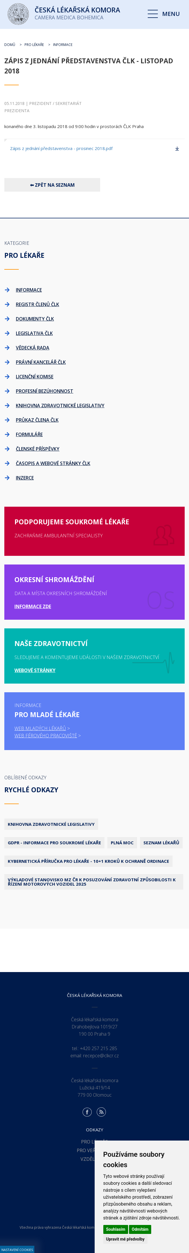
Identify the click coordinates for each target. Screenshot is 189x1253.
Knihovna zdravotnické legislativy (51, 824)
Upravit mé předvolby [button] (125, 1239)
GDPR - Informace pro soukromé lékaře (54, 842)
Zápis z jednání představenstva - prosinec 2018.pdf (61, 148)
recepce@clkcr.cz (101, 1055)
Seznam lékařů (161, 842)
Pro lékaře (34, 44)
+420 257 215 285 (98, 1048)
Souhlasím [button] (116, 1229)
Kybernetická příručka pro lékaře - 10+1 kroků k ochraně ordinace (88, 861)
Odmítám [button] (140, 1229)
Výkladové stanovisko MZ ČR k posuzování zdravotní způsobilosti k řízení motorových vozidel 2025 (92, 882)
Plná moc (122, 842)
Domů (9, 44)
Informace (62, 44)
